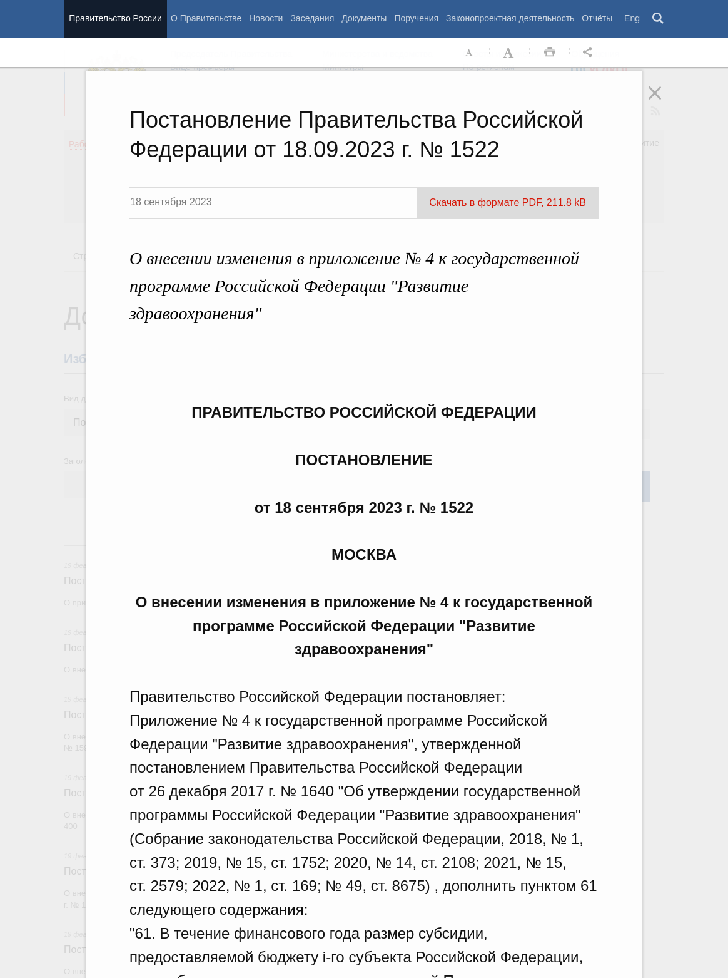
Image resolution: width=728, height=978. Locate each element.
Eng (632, 18)
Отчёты (597, 18)
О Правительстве (206, 18)
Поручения (416, 18)
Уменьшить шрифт (470, 53)
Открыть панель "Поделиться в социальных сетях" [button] (590, 53)
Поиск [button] (659, 19)
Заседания (312, 18)
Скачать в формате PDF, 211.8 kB (507, 202)
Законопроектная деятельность (510, 18)
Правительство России (115, 18)
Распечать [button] (550, 53)
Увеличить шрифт (510, 53)
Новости (266, 18)
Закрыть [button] (664, 101)
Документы (364, 18)
